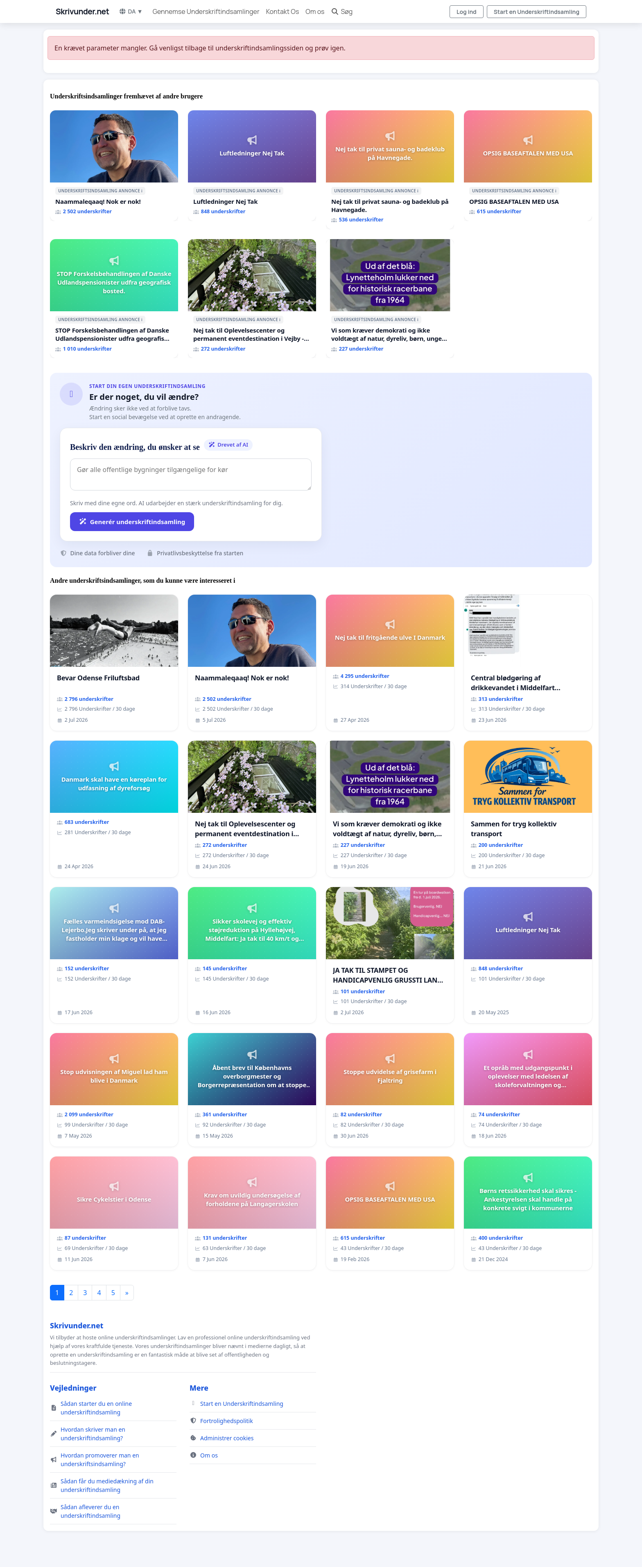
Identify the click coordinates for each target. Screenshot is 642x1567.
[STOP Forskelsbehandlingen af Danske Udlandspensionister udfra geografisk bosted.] (114, 298)
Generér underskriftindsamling (132, 522)
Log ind (467, 12)
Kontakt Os (282, 11)
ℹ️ (141, 191)
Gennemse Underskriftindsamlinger (206, 11)
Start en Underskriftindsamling (536, 12)
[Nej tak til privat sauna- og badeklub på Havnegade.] (390, 169)
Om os (314, 11)
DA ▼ (130, 11)
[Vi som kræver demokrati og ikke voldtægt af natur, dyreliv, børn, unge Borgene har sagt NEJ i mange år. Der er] (390, 298)
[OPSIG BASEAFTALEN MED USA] (528, 165)
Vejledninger (73, 1388)
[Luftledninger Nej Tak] (252, 165)
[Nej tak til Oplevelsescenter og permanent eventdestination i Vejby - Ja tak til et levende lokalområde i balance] (252, 298)
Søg (342, 11)
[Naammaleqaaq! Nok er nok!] (114, 165)
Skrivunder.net (82, 11)
